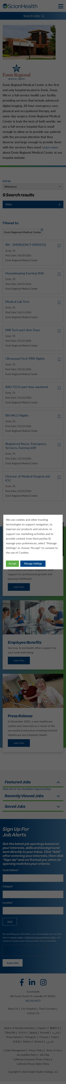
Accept (12, 563)
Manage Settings (33, 563)
